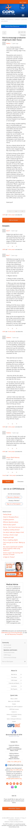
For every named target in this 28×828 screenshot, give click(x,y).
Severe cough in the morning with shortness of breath (13, 553)
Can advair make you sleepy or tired (13, 532)
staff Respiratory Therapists (15, 634)
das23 (8, 231)
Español (14, 721)
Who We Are (14, 674)
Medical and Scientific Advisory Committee (14, 715)
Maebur (8, 43)
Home (3, 19)
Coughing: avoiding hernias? (11, 530)
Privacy (23, 818)
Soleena (8, 337)
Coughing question (8, 519)
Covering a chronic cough (10, 535)
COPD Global (14, 680)
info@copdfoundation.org (14, 778)
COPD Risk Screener (14, 709)
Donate (22, 7)
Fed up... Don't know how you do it (13, 527)
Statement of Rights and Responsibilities (14, 821)
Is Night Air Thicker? (9, 557)
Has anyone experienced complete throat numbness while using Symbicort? (13, 548)
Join (21, 2)
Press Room (14, 677)
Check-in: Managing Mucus (11, 517)
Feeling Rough (7, 514)
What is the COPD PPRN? (14, 701)
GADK (3, 214)
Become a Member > (14, 497)
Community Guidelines (14, 819)
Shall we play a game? (9, 524)
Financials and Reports (14, 683)
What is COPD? (14, 698)
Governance (14, 686)
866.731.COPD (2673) (16, 770)
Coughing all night (8, 537)
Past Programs (14, 689)
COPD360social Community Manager (11, 632)
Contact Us (14, 712)
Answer (8, 481)
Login (24, 2)
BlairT (8, 255)
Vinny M (4, 475)
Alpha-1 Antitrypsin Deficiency (14, 719)
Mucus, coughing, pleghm (10, 540)
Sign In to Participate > (14, 504)
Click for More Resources (12, 26)
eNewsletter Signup (14, 808)
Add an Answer (13, 220)
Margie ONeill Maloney (12, 457)
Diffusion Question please (10, 522)
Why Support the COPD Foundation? (14, 706)
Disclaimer (17, 818)
